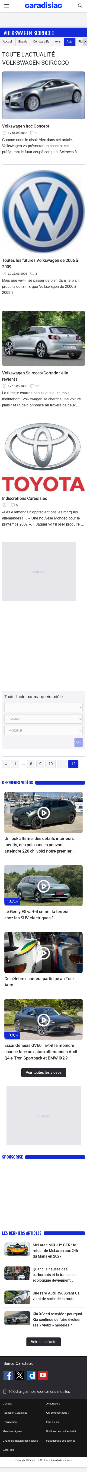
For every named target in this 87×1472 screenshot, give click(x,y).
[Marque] (43, 707)
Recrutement (10, 1422)
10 (50, 764)
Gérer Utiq (9, 1449)
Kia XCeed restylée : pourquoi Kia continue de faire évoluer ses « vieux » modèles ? (57, 1319)
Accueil (8, 41)
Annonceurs (53, 1403)
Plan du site (53, 1422)
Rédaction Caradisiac (15, 1412)
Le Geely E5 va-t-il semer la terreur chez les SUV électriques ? (36, 914)
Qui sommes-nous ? (57, 1412)
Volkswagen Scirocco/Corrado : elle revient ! (35, 376)
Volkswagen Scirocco (29, 32)
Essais (22, 41)
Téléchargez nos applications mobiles (39, 1392)
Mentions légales (12, 1431)
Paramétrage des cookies (60, 1440)
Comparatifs (41, 41)
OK (78, 742)
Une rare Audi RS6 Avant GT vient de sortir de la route (56, 1296)
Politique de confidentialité (61, 1431)
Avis (58, 41)
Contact (7, 1403)
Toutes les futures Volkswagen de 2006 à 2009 (40, 263)
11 (62, 764)
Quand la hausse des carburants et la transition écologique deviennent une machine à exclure (54, 1275)
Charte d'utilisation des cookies (20, 1440)
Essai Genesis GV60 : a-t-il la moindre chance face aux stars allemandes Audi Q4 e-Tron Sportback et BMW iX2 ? (40, 1051)
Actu (70, 41)
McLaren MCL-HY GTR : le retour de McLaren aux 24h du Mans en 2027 (55, 1251)
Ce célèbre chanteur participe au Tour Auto (39, 981)
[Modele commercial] (43, 730)
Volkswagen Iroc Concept (25, 126)
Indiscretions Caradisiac (24, 498)
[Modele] (43, 719)
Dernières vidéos (17, 782)
